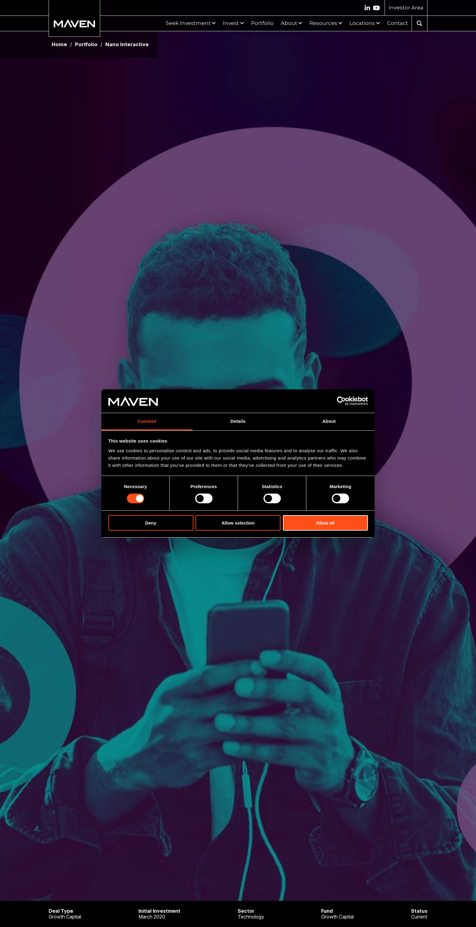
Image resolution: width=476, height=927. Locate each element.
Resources (323, 23)
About (289, 23)
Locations (362, 23)
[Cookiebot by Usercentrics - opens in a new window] (341, 400)
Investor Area (406, 8)
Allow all (325, 522)
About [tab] (329, 421)
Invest (231, 23)
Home (59, 44)
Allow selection (237, 522)
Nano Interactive (127, 44)
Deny (150, 522)
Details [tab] (238, 421)
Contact (397, 23)
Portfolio (262, 23)
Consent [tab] (147, 421)
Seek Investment (188, 23)
